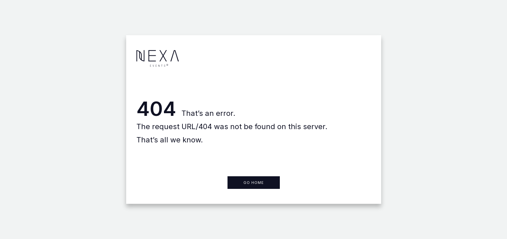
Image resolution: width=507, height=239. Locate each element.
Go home (253, 182)
